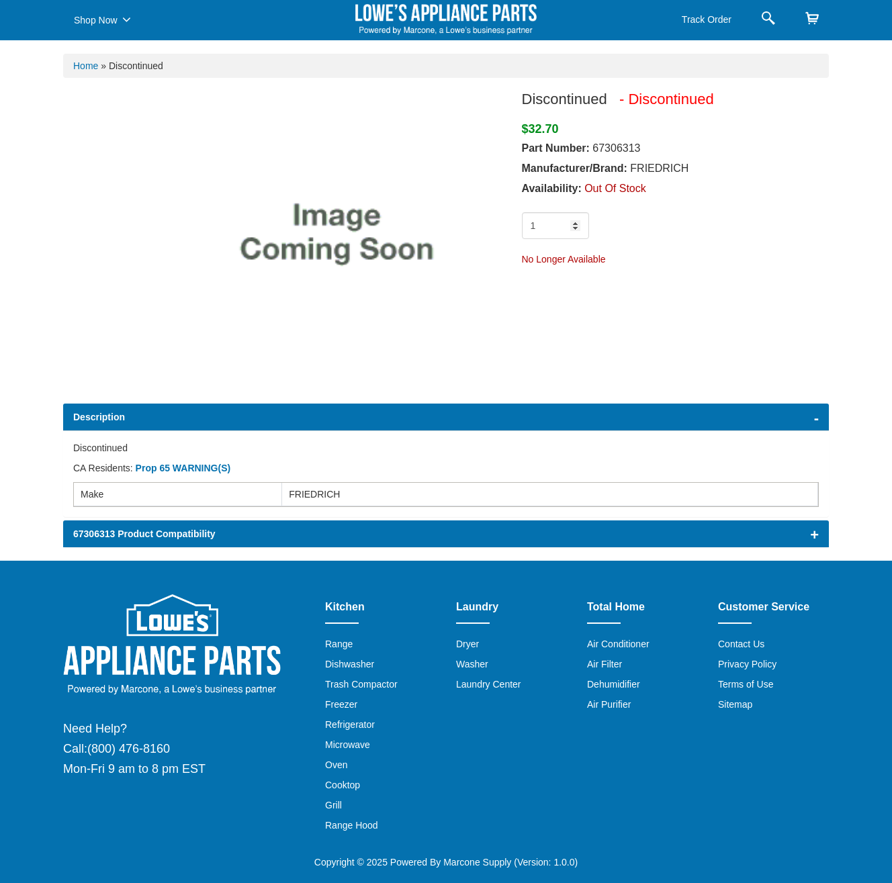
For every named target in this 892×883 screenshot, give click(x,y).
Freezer (341, 704)
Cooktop (342, 785)
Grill (333, 805)
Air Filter (604, 664)
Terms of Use (745, 684)
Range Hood (351, 825)
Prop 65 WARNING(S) (183, 468)
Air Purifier (609, 704)
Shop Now (102, 19)
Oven (336, 764)
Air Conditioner (618, 644)
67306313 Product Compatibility (144, 533)
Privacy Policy (747, 664)
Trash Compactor (361, 684)
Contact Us (741, 644)
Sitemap (735, 704)
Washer (472, 664)
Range (339, 644)
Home (85, 65)
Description (99, 417)
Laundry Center (488, 684)
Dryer (467, 644)
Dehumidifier (613, 684)
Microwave (347, 744)
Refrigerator (350, 724)
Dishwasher (349, 664)
